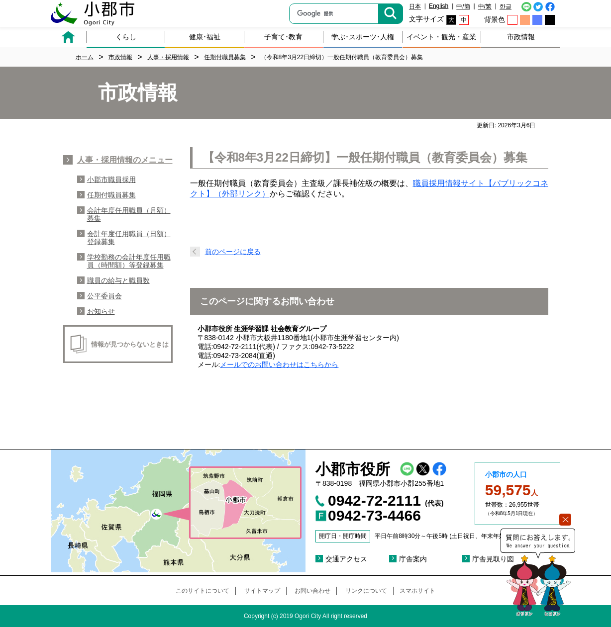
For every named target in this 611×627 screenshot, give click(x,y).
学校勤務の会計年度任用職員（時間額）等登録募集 (129, 261)
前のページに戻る (233, 252)
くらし (125, 37)
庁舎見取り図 (493, 559)
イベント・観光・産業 (441, 37)
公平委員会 (104, 296)
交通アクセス (346, 559)
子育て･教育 (283, 37)
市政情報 (521, 37)
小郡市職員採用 (111, 179)
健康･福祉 (204, 37)
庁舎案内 (413, 559)
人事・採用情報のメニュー (125, 160)
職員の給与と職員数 (118, 280)
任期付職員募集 (111, 195)
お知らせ (101, 311)
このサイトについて (202, 590)
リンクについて (366, 590)
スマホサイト (417, 590)
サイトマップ (262, 590)
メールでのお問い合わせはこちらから (279, 364)
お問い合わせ (312, 590)
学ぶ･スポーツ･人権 (362, 37)
